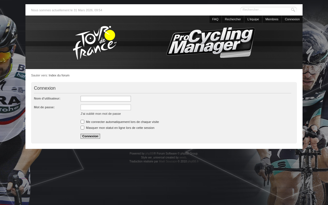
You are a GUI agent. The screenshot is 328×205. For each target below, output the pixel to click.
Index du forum (59, 75)
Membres (272, 19)
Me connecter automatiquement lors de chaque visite (120, 122)
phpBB (149, 153)
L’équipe (253, 19)
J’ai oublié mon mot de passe (101, 113)
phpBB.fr (193, 161)
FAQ (215, 19)
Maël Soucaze (168, 161)
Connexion (292, 19)
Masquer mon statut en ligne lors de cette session (117, 127)
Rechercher (233, 19)
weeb (182, 157)
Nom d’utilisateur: (47, 98)
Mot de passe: (44, 107)
